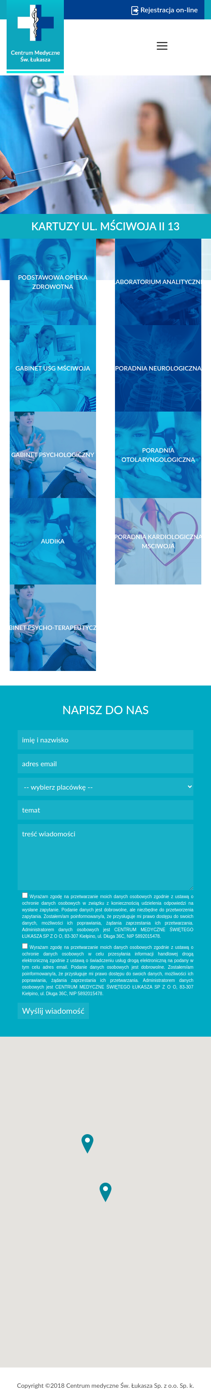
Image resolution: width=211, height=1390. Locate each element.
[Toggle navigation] (162, 46)
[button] (105, 1192)
